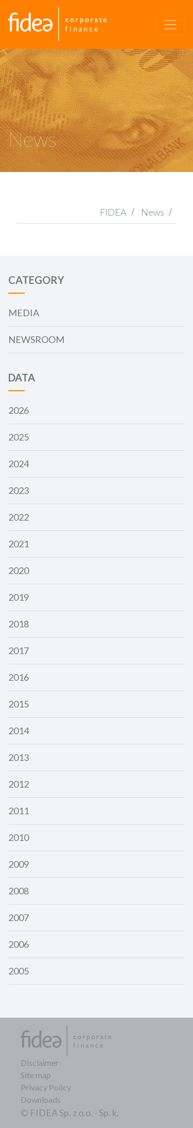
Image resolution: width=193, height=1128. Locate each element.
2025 (18, 437)
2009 (18, 864)
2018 (18, 623)
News (152, 212)
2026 (18, 410)
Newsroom (36, 339)
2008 (18, 890)
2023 (18, 490)
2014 (18, 730)
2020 (18, 570)
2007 (18, 917)
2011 (18, 810)
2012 (18, 784)
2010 (18, 837)
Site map (36, 1075)
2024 (18, 463)
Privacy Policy (46, 1087)
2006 (18, 944)
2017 (18, 650)
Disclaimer (40, 1062)
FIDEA (113, 212)
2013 (18, 757)
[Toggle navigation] (170, 24)
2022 (18, 517)
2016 (18, 677)
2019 (18, 597)
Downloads (41, 1099)
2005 (18, 971)
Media (23, 312)
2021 (18, 543)
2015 (18, 704)
